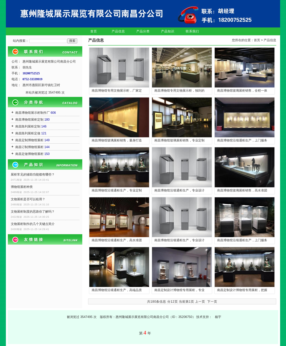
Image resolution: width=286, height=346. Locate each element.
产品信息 (118, 31)
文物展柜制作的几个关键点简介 (33, 224)
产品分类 (143, 31)
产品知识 (167, 31)
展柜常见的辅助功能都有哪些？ (33, 174)
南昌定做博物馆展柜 (29, 154)
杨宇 (218, 317)
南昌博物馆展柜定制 (29, 119)
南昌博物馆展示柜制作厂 (32, 112)
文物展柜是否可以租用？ (28, 199)
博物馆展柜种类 (22, 186)
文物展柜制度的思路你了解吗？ (33, 211)
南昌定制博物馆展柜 (29, 140)
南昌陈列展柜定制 (27, 126)
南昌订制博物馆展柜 (29, 147)
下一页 (212, 301)
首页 (93, 31)
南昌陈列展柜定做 (27, 133)
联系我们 (192, 31)
